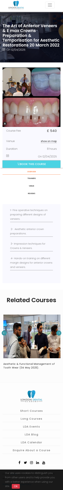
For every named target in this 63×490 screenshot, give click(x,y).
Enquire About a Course (31, 450)
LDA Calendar (31, 442)
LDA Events (31, 427)
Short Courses (31, 411)
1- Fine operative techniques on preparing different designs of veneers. (29, 214)
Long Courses (31, 419)
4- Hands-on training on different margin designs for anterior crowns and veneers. (31, 263)
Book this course (31, 164)
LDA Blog (31, 434)
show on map (49, 141)
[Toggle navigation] (50, 5)
